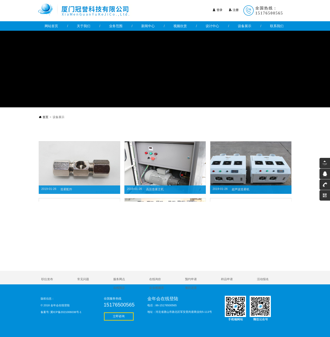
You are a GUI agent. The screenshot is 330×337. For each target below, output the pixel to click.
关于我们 (83, 26)
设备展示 (244, 26)
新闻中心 (148, 26)
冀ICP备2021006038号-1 (65, 312)
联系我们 (276, 26)
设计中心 (212, 26)
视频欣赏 (180, 26)
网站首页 (51, 26)
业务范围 (115, 26)
